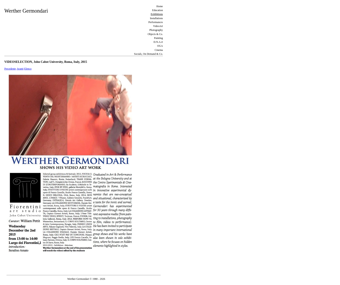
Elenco (28, 68)
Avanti (19, 68)
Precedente (10, 68)
